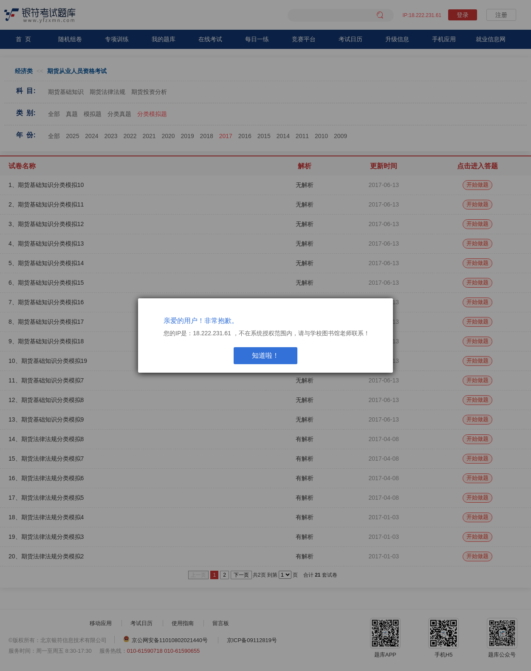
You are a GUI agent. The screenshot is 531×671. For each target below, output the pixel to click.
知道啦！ (265, 355)
